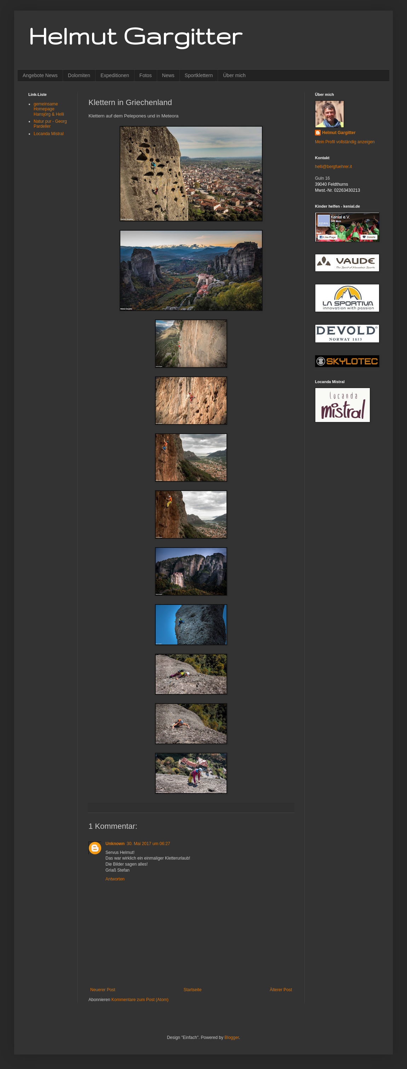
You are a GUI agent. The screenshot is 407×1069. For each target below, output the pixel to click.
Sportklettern (199, 75)
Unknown (115, 843)
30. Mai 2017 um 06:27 (148, 843)
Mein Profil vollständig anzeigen (345, 141)
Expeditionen (115, 75)
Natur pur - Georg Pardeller (50, 124)
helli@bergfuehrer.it (333, 166)
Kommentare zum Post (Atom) (139, 999)
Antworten (115, 879)
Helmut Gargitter (135, 35)
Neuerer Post (102, 989)
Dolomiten (79, 75)
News (168, 75)
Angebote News (40, 75)
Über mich (234, 75)
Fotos (145, 75)
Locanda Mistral (49, 133)
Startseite (193, 989)
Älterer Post (281, 989)
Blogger (231, 1037)
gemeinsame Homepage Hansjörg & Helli (49, 109)
